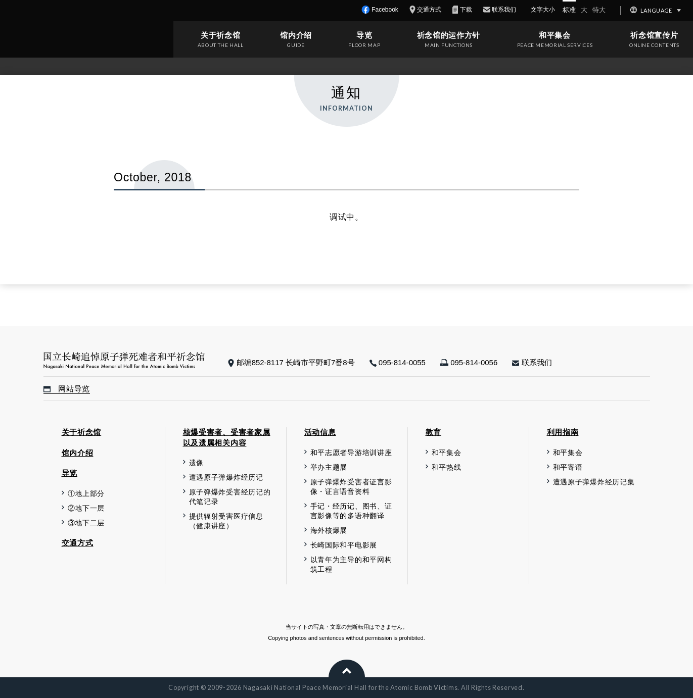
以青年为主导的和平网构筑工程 (351, 564)
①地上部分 (86, 493)
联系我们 (531, 362)
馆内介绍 (296, 35)
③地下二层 (86, 523)
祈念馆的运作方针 (448, 35)
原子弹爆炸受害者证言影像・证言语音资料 (351, 486)
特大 (599, 10)
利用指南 (563, 432)
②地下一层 (86, 508)
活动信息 (320, 432)
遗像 (196, 463)
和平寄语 (568, 467)
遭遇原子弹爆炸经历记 (226, 477)
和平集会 (555, 35)
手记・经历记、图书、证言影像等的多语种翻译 (351, 511)
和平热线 (446, 467)
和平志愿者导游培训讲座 (351, 453)
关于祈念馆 (220, 35)
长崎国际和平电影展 (344, 545)
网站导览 (66, 389)
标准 (569, 10)
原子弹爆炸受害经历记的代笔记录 (230, 497)
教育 (433, 432)
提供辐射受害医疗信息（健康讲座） (226, 521)
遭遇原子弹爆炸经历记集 (594, 482)
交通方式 (78, 542)
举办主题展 (329, 467)
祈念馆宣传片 (654, 35)
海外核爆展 (329, 530)
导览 (364, 35)
